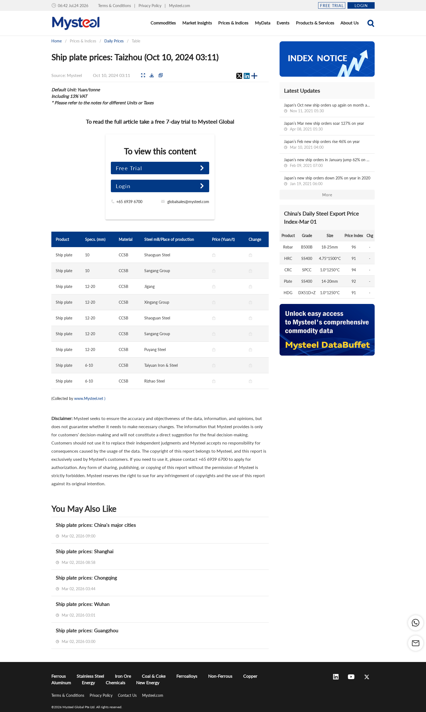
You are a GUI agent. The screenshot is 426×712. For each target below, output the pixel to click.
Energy (88, 682)
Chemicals (115, 682)
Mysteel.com (179, 5)
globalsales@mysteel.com (188, 201)
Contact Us (128, 695)
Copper (250, 676)
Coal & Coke (153, 676)
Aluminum (61, 682)
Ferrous (58, 676)
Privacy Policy (150, 5)
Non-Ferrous (220, 676)
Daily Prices (114, 41)
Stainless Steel (90, 676)
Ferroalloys (186, 676)
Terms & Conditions (115, 5)
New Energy (147, 682)
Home (56, 41)
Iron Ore (123, 676)
